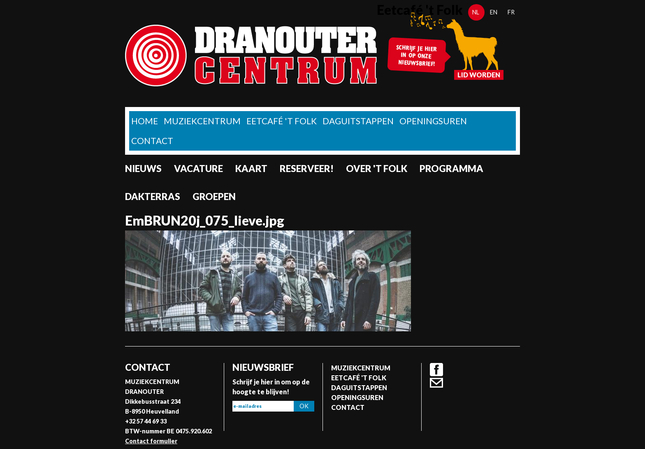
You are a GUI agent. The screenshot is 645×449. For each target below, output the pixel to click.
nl (475, 12)
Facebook (436, 369)
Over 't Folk (376, 168)
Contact (152, 140)
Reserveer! (307, 168)
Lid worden (478, 75)
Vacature (198, 168)
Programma (451, 168)
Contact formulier (151, 440)
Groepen (214, 196)
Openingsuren (433, 121)
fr (511, 12)
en (493, 12)
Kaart (251, 168)
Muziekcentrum (202, 121)
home (144, 121)
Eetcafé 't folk (281, 121)
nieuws (143, 168)
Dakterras (152, 196)
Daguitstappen (358, 121)
